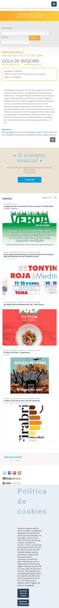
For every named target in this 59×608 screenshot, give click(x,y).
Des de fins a (22, 252)
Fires (6, 403)
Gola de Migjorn (9, 132)
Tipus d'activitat (7, 28)
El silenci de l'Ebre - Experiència (17, 352)
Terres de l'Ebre (42, 132)
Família (7, 208)
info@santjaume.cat (32, 64)
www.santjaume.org (10, 64)
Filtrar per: (5, 37)
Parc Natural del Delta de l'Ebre (22, 55)
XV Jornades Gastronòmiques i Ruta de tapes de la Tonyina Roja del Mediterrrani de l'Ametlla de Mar (28, 255)
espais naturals (49, 134)
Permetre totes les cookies (23, 593)
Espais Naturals (12, 52)
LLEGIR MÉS (29, 180)
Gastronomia (9, 258)
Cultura (7, 354)
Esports (14, 208)
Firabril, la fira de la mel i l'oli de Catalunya (22, 401)
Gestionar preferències (24, 602)
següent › (55, 197)
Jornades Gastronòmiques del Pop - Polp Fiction (24, 304)
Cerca (33, 38)
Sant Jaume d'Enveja (25, 132)
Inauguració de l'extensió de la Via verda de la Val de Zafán (28, 206)
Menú (54, 4)
